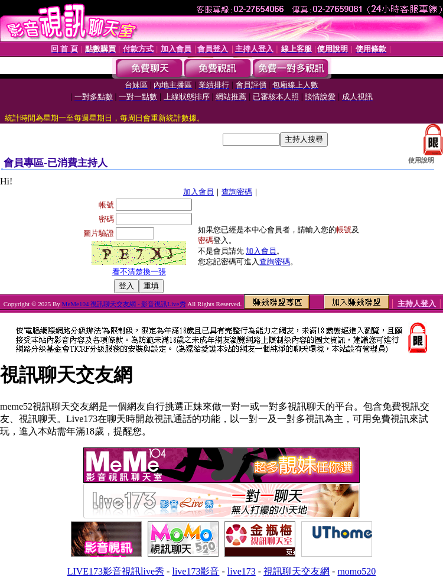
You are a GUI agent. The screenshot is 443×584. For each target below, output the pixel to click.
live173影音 (195, 571)
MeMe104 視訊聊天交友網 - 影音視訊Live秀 (124, 303)
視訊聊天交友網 (296, 571)
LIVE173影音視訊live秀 (115, 571)
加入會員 (198, 191)
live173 (241, 571)
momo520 (356, 571)
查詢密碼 (237, 191)
